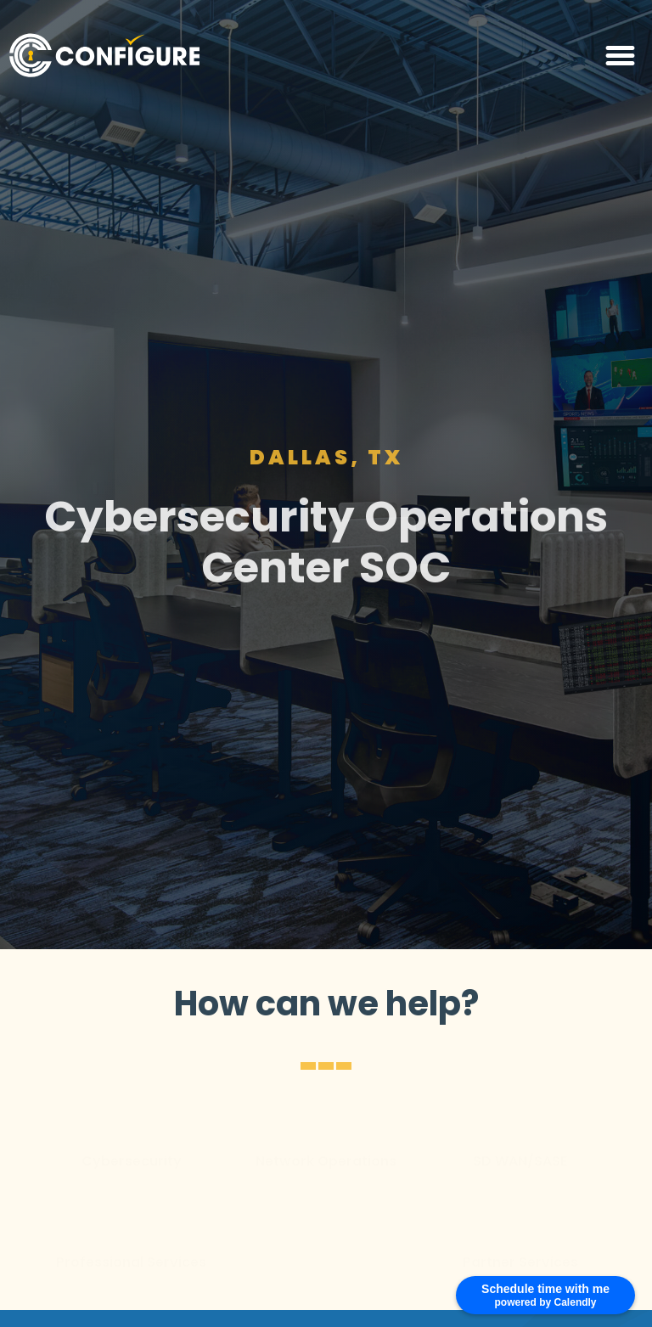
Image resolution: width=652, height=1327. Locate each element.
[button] (620, 55)
